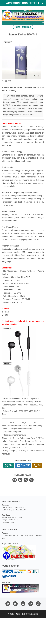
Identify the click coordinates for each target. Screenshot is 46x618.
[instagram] (38, 603)
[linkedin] (23, 603)
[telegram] (31, 480)
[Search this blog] (42, 3)
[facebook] (14, 480)
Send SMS (23, 465)
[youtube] (30, 603)
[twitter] (20, 480)
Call (37, 465)
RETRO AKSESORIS (29, 614)
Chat (9, 465)
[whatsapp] (26, 480)
